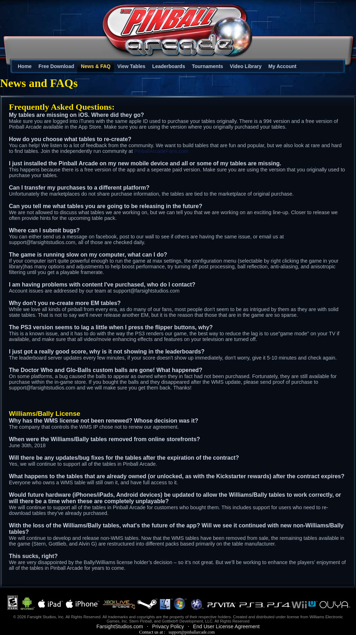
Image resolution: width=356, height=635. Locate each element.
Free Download (56, 66)
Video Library (246, 66)
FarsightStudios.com (119, 626)
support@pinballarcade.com (191, 632)
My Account (282, 66)
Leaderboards (168, 66)
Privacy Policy (168, 626)
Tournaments (207, 66)
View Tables (131, 66)
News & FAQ (95, 66)
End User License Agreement (226, 626)
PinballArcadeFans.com (161, 151)
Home (25, 66)
